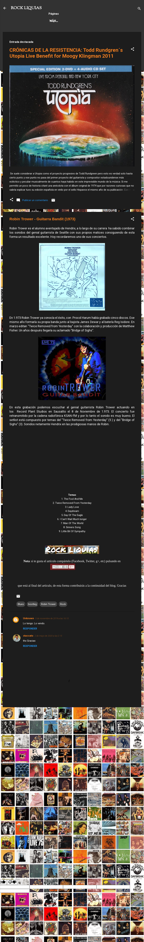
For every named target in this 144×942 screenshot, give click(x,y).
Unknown (28, 618)
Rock (63, 604)
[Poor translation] (12, 882)
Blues (21, 604)
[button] (132, 49)
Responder (30, 628)
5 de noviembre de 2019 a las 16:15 (52, 618)
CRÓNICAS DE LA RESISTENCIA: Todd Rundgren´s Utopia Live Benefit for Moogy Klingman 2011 (66, 53)
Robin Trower (48, 604)
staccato (28, 635)
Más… (112, 21)
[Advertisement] (72, 733)
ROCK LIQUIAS (26, 8)
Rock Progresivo (87, 21)
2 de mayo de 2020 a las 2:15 (48, 636)
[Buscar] (139, 9)
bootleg (32, 604)
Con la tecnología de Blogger (72, 857)
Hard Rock (58, 21)
